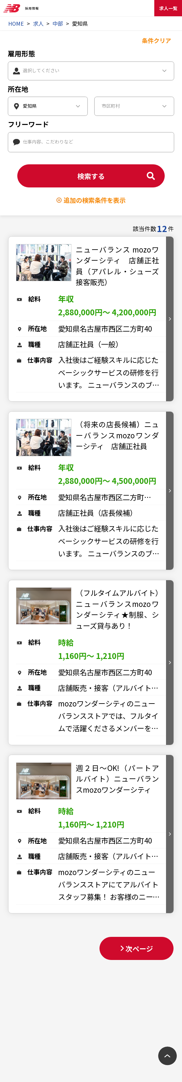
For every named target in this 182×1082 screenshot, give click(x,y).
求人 (38, 23)
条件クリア (156, 40)
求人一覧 (168, 8)
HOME (16, 23)
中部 (58, 23)
